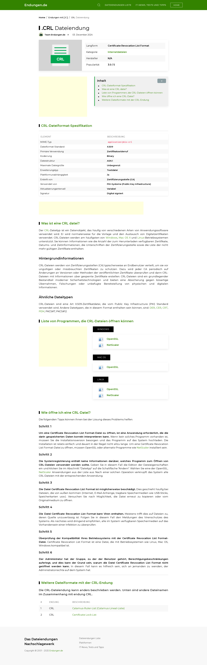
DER (152, 307)
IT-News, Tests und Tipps (151, 5)
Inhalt (101, 80)
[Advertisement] (63, 97)
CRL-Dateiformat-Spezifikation (118, 85)
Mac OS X (125, 237)
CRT (165, 307)
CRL (46, 230)
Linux (140, 237)
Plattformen (85, 642)
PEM (41, 311)
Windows (111, 237)
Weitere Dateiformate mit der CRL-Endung (125, 100)
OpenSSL (112, 338)
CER (158, 307)
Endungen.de (35, 5)
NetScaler (113, 344)
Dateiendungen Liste (118, 5)
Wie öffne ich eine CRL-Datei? (118, 96)
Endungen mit (58, 17)
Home (176, 5)
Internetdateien (117, 52)
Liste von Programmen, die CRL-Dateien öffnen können (132, 92)
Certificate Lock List (84, 614)
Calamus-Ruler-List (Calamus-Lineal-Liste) (98, 608)
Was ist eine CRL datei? (114, 89)
